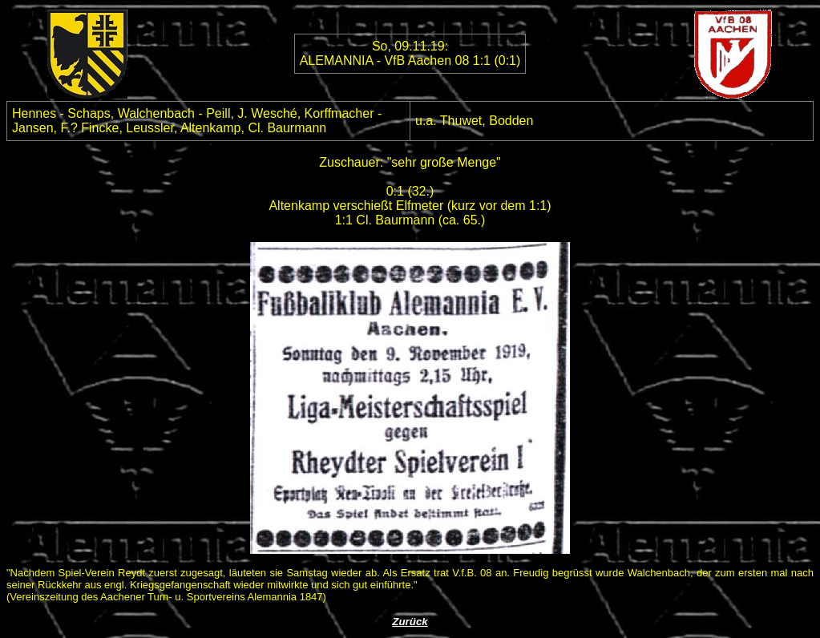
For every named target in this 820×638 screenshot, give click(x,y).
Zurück (409, 622)
